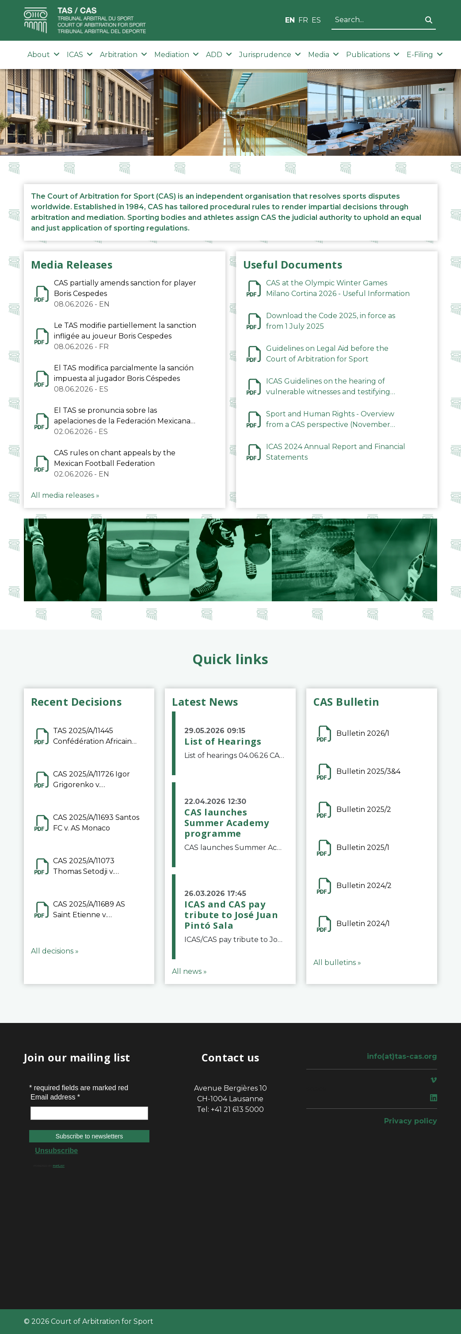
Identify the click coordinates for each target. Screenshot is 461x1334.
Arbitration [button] (123, 54)
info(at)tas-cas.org (402, 1056)
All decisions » (55, 951)
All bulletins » (337, 962)
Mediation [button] (176, 54)
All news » (189, 971)
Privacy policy (410, 1121)
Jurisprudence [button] (270, 54)
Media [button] (323, 54)
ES (316, 20)
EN (290, 20)
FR (303, 20)
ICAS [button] (80, 54)
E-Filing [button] (425, 54)
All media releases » (65, 495)
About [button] (43, 54)
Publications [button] (373, 54)
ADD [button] (219, 54)
